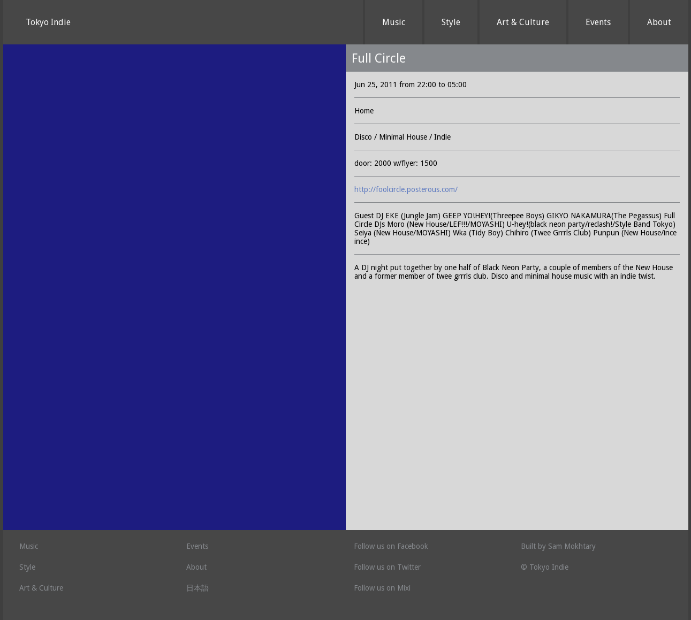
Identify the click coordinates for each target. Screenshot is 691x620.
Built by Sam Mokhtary (558, 546)
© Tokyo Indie (544, 567)
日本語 (197, 588)
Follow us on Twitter (387, 567)
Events (598, 22)
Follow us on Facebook (391, 546)
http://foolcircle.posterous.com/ (406, 189)
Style (451, 22)
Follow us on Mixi (382, 588)
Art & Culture (523, 22)
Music (393, 22)
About (659, 22)
